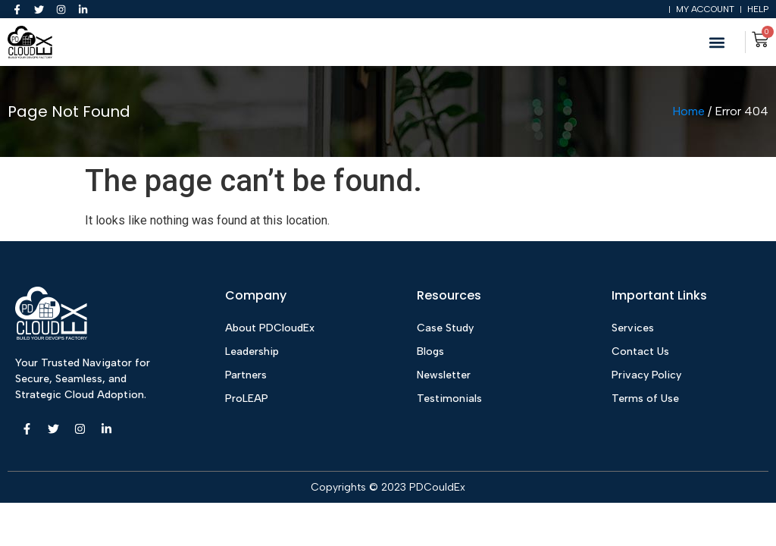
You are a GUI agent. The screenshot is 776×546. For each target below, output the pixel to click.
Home (688, 112)
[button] (717, 43)
